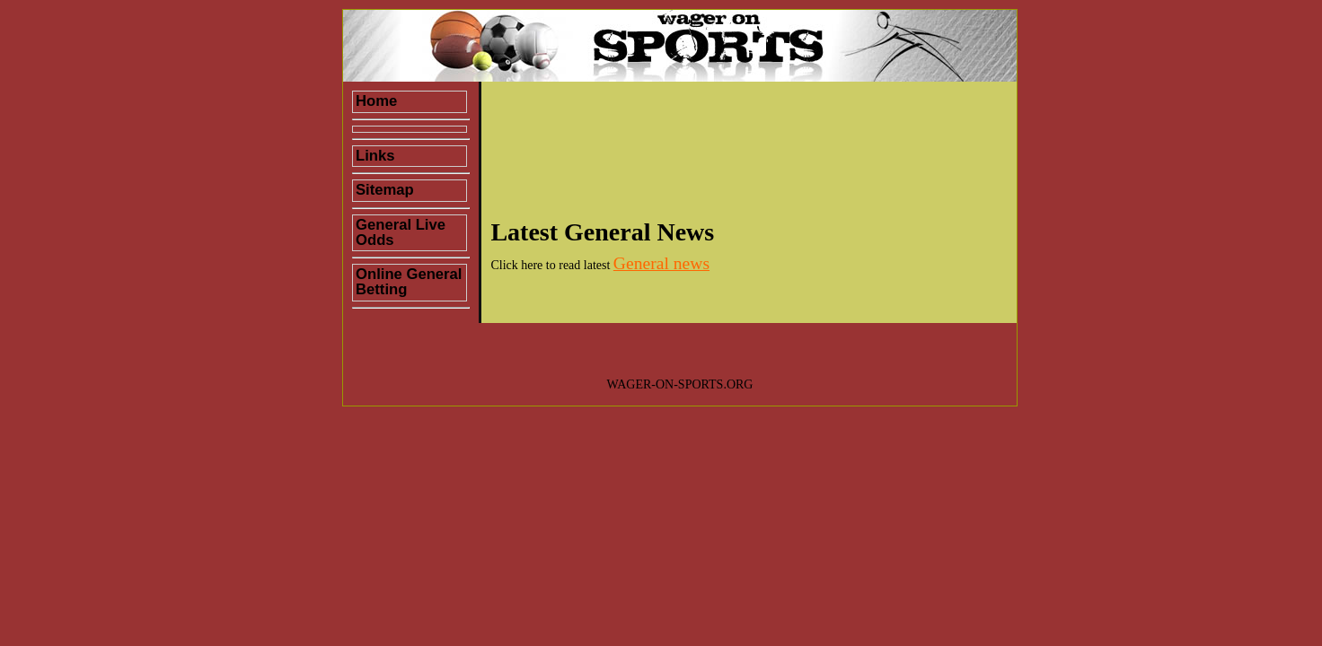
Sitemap (385, 189)
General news (661, 263)
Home (376, 100)
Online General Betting (409, 282)
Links (375, 155)
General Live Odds (400, 232)
